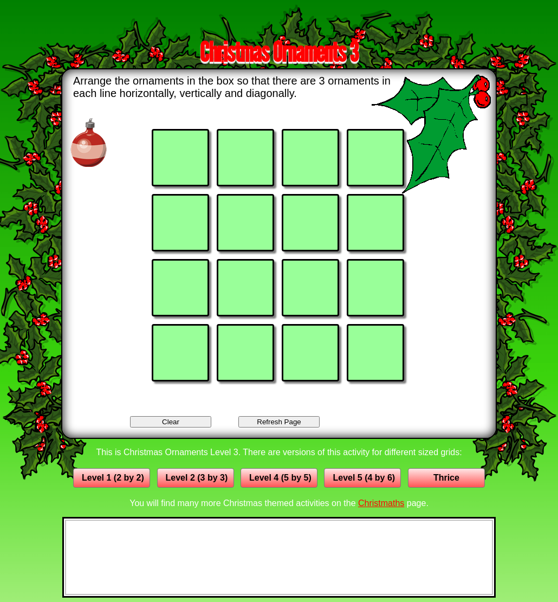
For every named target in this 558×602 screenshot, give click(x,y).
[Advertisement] (279, 17)
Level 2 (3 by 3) (197, 477)
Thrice (446, 477)
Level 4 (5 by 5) (280, 477)
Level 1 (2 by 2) (113, 477)
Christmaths (381, 503)
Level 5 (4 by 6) (364, 477)
